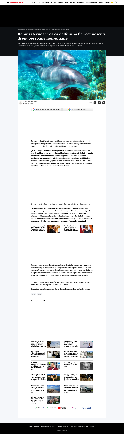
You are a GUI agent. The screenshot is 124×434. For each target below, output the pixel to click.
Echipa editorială (34, 426)
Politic (53, 2)
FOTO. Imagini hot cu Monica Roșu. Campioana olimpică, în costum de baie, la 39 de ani (38, 377)
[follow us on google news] (37, 408)
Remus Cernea (63, 166)
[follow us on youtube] (62, 408)
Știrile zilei (35, 2)
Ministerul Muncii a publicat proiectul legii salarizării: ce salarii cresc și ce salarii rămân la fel (37, 399)
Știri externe (63, 2)
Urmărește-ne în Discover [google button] (77, 109)
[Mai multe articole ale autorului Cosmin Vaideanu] (20, 102)
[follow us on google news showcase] (49, 408)
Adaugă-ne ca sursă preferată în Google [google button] (46, 109)
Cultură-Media (91, 2)
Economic (45, 2)
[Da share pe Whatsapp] (103, 102)
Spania (107, 2)
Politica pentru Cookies (48, 426)
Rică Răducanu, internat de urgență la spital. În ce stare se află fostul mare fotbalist (38, 365)
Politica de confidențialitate (79, 426)
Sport (101, 2)
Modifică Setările (62, 430)
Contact (93, 426)
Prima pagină (21, 29)
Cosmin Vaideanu (28, 103)
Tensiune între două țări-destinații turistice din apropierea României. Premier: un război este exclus (71, 344)
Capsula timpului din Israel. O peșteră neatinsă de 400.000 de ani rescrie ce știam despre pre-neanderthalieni (71, 377)
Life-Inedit (80, 2)
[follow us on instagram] (74, 408)
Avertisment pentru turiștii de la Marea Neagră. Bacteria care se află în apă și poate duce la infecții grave (38, 388)
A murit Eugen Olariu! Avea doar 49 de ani (71, 363)
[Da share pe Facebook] (95, 102)
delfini (39, 294)
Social (72, 2)
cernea (33, 294)
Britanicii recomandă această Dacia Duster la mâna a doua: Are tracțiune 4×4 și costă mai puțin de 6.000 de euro (71, 388)
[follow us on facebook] (87, 408)
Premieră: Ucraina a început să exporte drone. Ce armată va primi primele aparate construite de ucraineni (38, 344)
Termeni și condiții (63, 426)
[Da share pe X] (99, 102)
